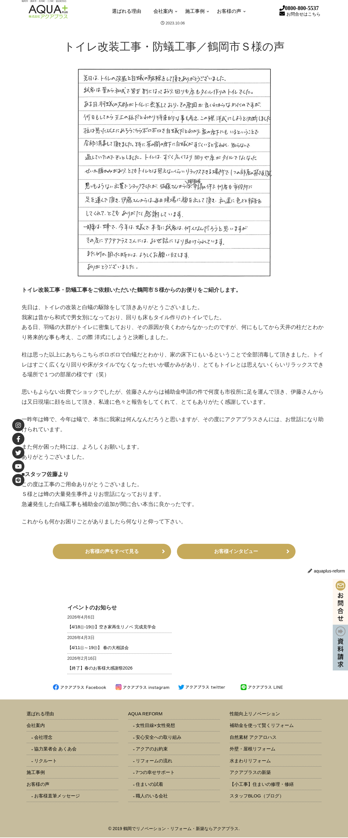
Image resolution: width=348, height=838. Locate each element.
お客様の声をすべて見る (112, 552)
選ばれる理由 (40, 714)
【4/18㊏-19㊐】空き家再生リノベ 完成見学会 (111, 627)
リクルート (45, 761)
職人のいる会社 (152, 796)
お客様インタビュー (236, 552)
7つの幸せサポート (155, 772)
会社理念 (43, 737)
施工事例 (36, 772)
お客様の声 (38, 784)
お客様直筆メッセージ (57, 796)
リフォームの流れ (154, 761)
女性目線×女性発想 (155, 725)
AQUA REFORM (145, 714)
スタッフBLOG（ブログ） (257, 796)
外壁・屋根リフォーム (252, 749)
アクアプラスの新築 (250, 772)
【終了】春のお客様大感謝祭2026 (100, 668)
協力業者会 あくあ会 (55, 749)
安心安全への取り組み (158, 737)
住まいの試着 (149, 784)
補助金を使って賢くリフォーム (262, 725)
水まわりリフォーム (250, 761)
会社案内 (36, 725)
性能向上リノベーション (255, 714)
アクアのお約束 (152, 749)
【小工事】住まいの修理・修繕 (262, 784)
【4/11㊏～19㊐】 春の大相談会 (98, 648)
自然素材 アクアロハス (253, 737)
